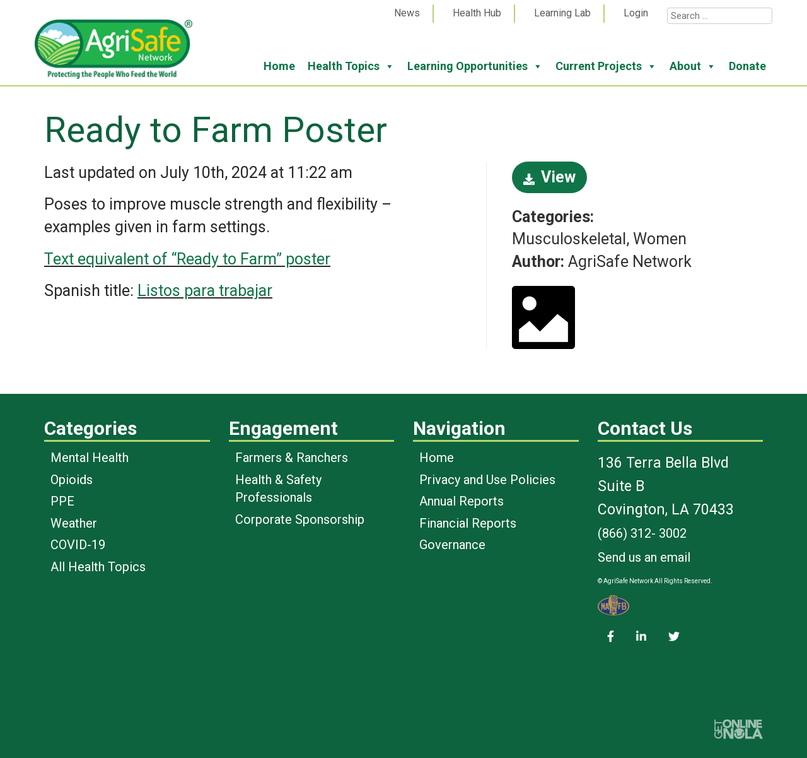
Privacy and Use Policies (487, 479)
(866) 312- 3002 (642, 533)
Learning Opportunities (475, 66)
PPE (62, 501)
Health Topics (351, 66)
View (549, 177)
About (693, 66)
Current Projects (606, 66)
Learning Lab (562, 13)
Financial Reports (467, 523)
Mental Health (89, 457)
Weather (73, 523)
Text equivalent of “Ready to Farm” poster (187, 259)
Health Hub (477, 13)
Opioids (71, 479)
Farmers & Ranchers (291, 457)
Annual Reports (461, 501)
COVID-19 (77, 544)
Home (279, 66)
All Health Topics (98, 566)
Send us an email (644, 557)
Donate (747, 66)
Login (636, 13)
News (407, 13)
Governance (452, 544)
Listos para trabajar (204, 290)
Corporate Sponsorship (299, 519)
